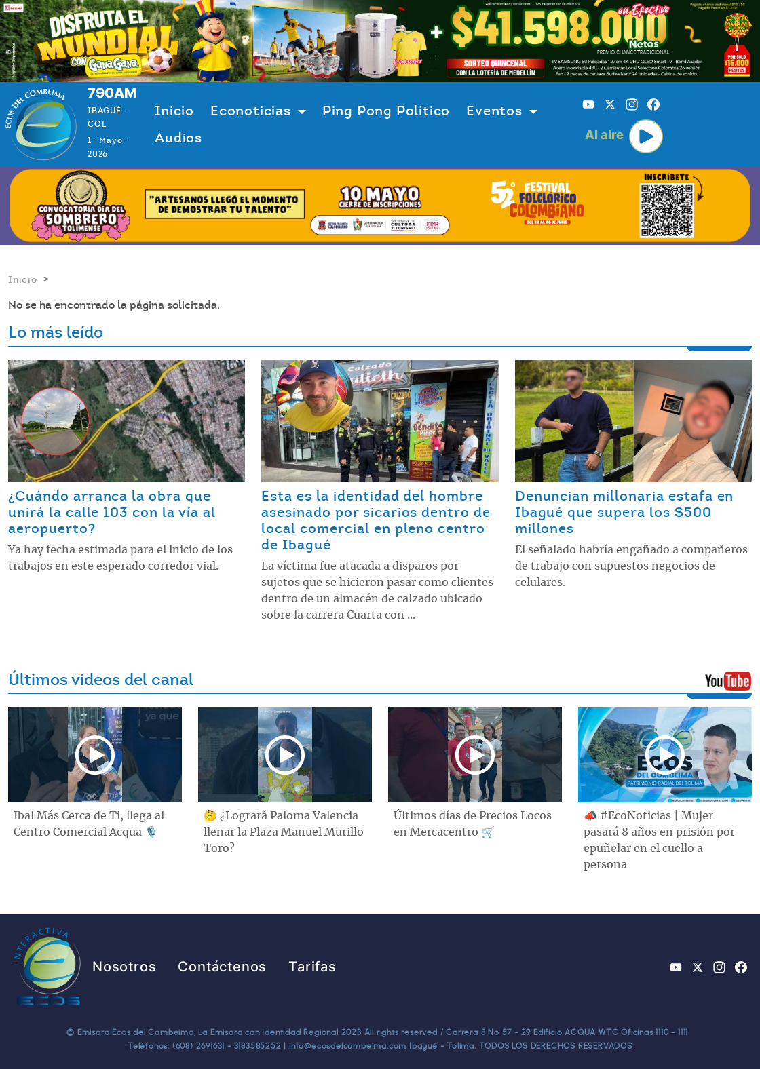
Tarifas (312, 966)
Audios (178, 138)
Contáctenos (222, 966)
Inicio (174, 110)
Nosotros (124, 966)
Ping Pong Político (386, 110)
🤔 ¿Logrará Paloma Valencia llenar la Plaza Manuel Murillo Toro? (284, 832)
